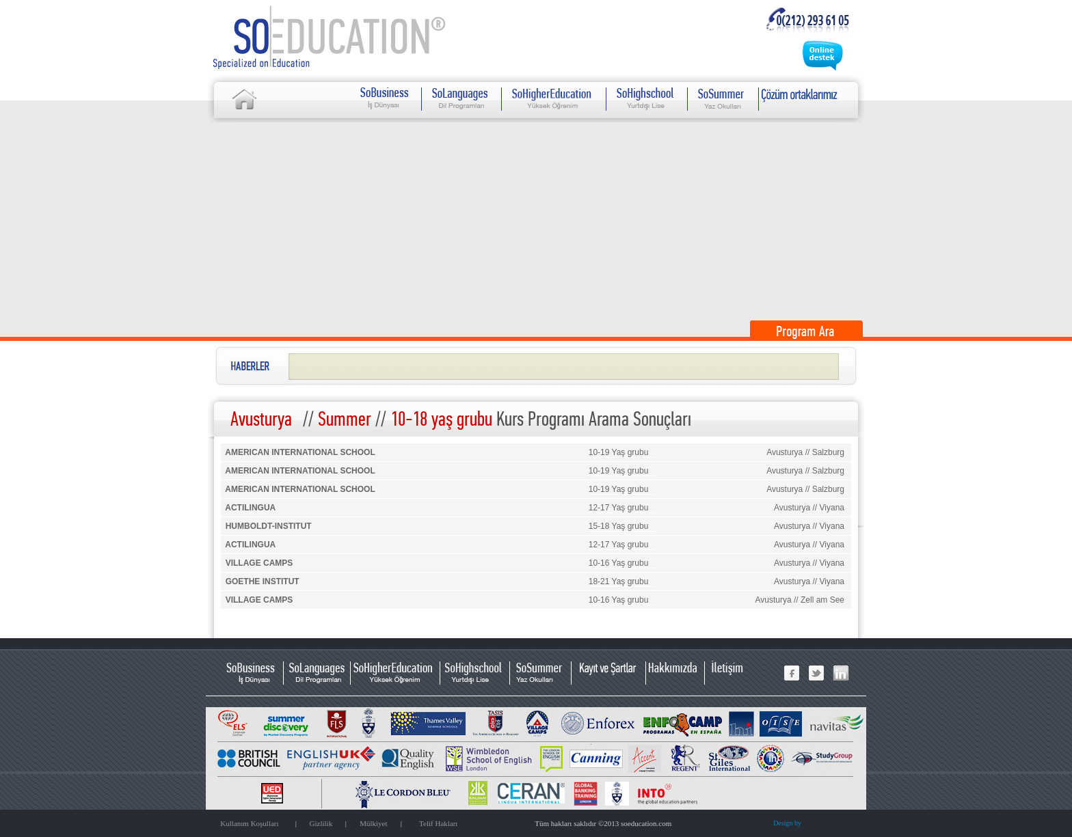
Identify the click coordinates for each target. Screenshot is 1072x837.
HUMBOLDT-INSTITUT (269, 526)
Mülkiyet (373, 823)
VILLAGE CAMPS (259, 563)
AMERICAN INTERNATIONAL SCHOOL (300, 452)
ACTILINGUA (250, 507)
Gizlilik (321, 823)
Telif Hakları (438, 823)
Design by (787, 823)
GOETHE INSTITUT (262, 581)
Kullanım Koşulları (249, 823)
